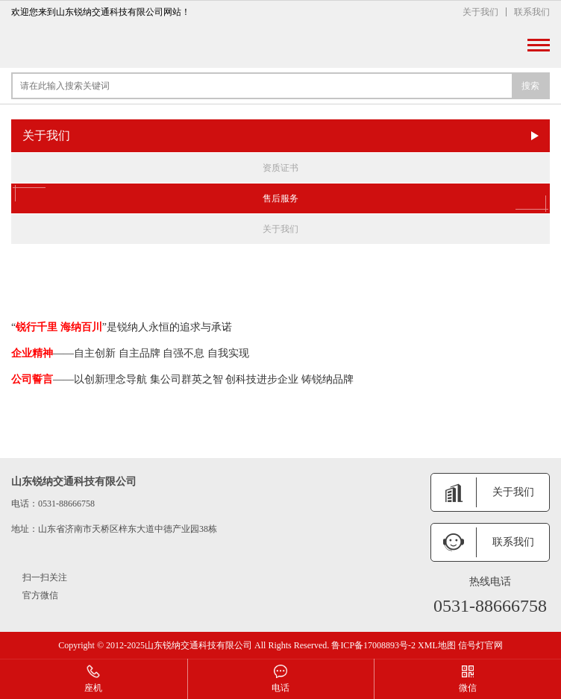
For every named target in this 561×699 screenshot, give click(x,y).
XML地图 (437, 645)
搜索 (530, 86)
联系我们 (532, 11)
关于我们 (480, 11)
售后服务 (280, 198)
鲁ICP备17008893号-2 (373, 645)
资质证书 (280, 168)
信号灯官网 (480, 645)
